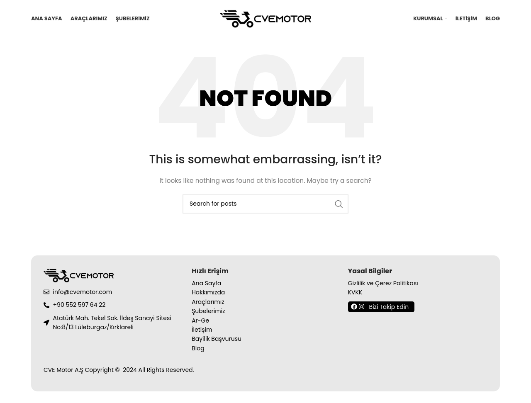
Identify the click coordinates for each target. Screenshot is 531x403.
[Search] (265, 204)
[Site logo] (265, 18)
